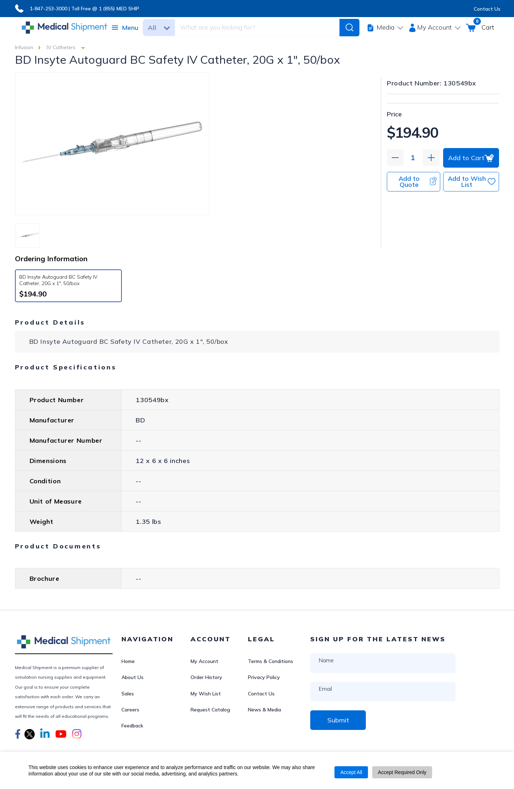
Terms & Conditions (270, 661)
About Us (132, 677)
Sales (127, 693)
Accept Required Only (402, 772)
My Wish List (206, 693)
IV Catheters (61, 47)
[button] (18, 735)
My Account (204, 661)
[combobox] (256, 27)
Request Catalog (210, 709)
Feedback (132, 725)
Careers (130, 709)
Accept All (351, 772)
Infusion (24, 47)
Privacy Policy (264, 677)
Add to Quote (418, 181)
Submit (338, 720)
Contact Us (487, 9)
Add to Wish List (472, 181)
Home (128, 661)
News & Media (264, 709)
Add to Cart (471, 157)
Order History (206, 677)
